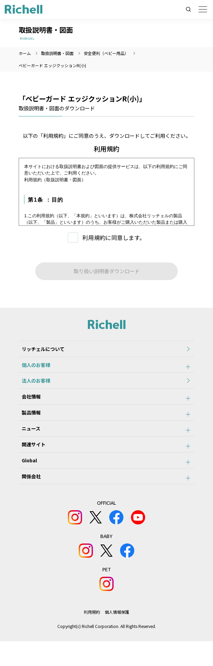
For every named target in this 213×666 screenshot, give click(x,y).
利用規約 (92, 637)
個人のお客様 (33, 369)
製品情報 (28, 425)
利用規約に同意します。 (113, 237)
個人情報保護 (117, 637)
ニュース (28, 443)
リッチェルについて (40, 350)
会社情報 (28, 406)
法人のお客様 (33, 387)
